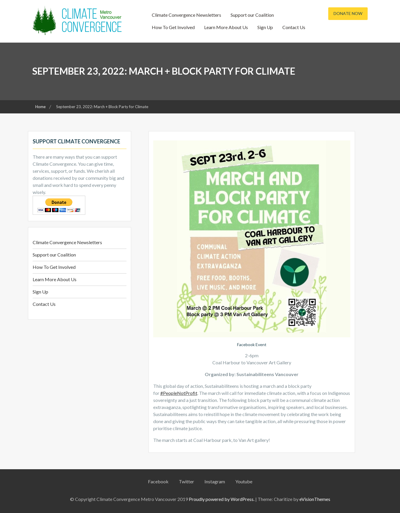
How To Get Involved (173, 27)
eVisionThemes (314, 499)
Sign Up (265, 27)
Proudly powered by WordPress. (221, 499)
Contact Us (293, 27)
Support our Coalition (252, 15)
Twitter (186, 481)
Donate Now (348, 13)
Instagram (214, 481)
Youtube (243, 481)
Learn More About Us (226, 27)
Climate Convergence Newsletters (186, 15)
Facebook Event (251, 344)
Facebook (158, 481)
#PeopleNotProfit (178, 393)
